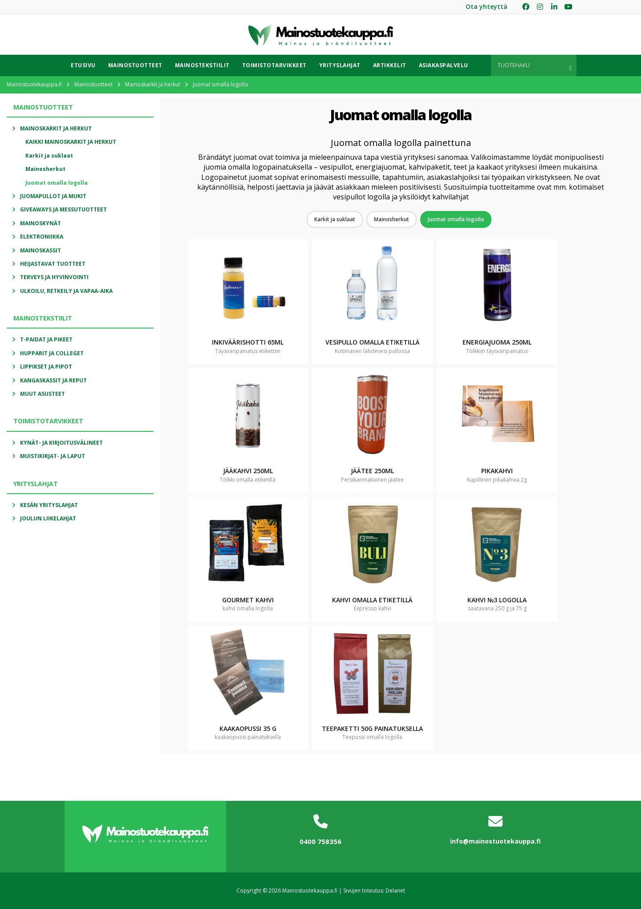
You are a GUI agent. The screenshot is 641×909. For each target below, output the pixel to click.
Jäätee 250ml (372, 471)
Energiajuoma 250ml (496, 342)
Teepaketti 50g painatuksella (372, 728)
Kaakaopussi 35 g (247, 728)
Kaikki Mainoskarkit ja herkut (70, 142)
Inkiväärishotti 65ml (248, 342)
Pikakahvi (497, 471)
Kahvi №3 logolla (497, 600)
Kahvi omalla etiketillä (372, 600)
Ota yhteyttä (486, 6)
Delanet (395, 890)
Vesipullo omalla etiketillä (372, 342)
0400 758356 (320, 841)
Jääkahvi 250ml (248, 471)
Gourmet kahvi (248, 600)
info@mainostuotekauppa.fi (495, 841)
